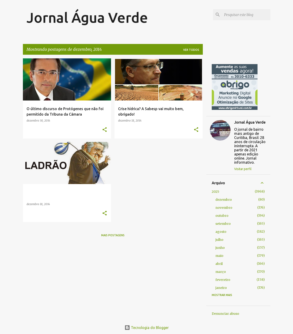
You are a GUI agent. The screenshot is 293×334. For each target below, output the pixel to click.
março (220, 272)
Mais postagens (113, 235)
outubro (221, 216)
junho (220, 248)
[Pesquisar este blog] (246, 14)
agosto (220, 232)
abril (219, 264)
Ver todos (191, 49)
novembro (223, 208)
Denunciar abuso (225, 314)
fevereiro (222, 280)
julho (219, 240)
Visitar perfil (243, 169)
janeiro (221, 288)
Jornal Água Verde (87, 17)
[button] (104, 130)
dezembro (223, 200)
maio (219, 256)
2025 (215, 192)
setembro (223, 224)
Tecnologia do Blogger (147, 328)
